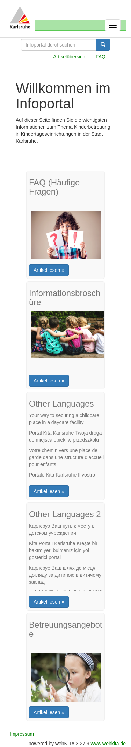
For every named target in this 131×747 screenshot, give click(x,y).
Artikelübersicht (70, 56)
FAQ (100, 56)
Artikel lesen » (49, 270)
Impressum (22, 734)
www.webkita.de (108, 743)
